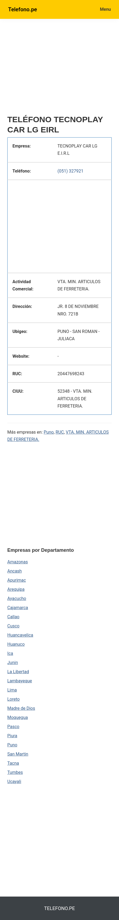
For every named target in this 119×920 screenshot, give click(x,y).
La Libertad (18, 671)
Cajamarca (17, 607)
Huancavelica (20, 635)
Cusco (13, 625)
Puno (49, 432)
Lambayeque (19, 680)
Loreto (13, 699)
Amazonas (17, 561)
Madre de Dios (21, 708)
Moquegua (17, 717)
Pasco (13, 726)
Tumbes (15, 772)
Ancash (14, 571)
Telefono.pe (22, 9)
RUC (60, 432)
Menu (105, 9)
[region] (63, 69)
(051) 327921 (71, 171)
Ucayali (14, 781)
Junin (12, 662)
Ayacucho (16, 598)
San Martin (17, 754)
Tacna (13, 763)
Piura (12, 735)
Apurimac (16, 580)
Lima (12, 690)
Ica (10, 653)
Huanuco (16, 644)
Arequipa (16, 589)
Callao (13, 616)
